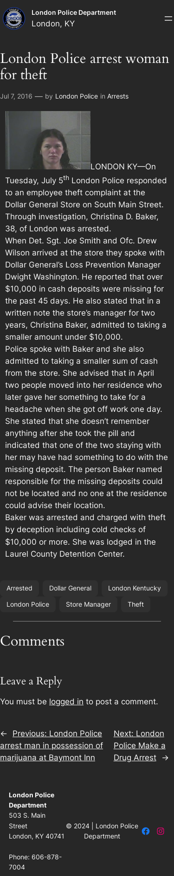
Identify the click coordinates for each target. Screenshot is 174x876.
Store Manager (88, 604)
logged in (66, 701)
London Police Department (74, 12)
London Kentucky (134, 588)
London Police (76, 96)
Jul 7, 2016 (16, 96)
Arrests (118, 96)
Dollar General (70, 588)
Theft (136, 604)
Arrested (19, 588)
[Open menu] (168, 18)
